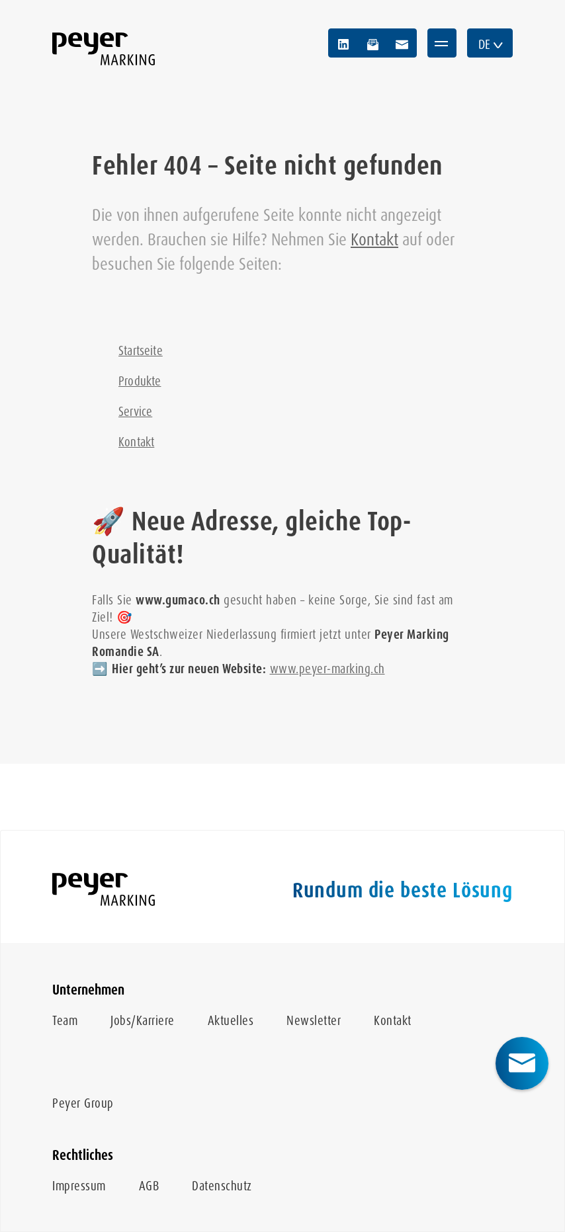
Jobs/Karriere (142, 1020)
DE (491, 44)
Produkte (139, 381)
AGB (149, 1186)
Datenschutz (222, 1186)
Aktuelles (231, 1020)
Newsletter (313, 1020)
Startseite (140, 351)
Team (64, 1020)
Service (135, 411)
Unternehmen (88, 990)
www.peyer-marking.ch (327, 669)
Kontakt (374, 239)
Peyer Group (83, 1103)
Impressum (79, 1186)
